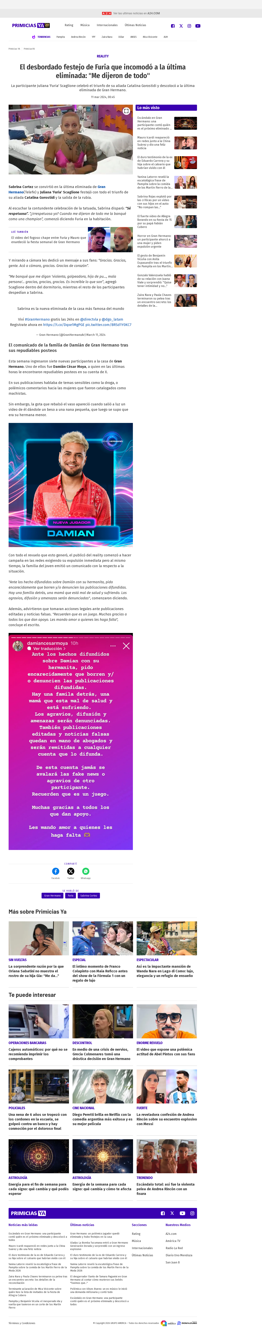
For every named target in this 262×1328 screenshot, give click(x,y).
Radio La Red (174, 1248)
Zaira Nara (107, 36)
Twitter (70, 873)
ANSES (133, 36)
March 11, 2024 (95, 335)
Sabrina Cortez (88, 895)
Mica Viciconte (150, 36)
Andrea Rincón (78, 36)
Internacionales (107, 25)
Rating (69, 25)
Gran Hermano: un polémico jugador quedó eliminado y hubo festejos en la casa (94, 1235)
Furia (70, 895)
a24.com (153, 13)
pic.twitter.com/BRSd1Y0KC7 (108, 325)
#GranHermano (37, 319)
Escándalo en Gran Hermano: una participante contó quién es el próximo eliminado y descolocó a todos (38, 1237)
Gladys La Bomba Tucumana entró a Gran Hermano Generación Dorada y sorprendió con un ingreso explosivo (99, 1246)
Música (85, 25)
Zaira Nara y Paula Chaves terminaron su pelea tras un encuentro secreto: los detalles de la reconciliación (38, 1280)
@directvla (89, 319)
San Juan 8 (173, 1262)
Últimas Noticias (135, 25)
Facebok (56, 873)
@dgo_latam (112, 319)
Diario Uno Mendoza (179, 1255)
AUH (166, 36)
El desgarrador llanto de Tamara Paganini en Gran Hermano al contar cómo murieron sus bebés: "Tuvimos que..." (98, 1280)
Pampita (61, 36)
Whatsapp (86, 873)
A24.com (171, 1234)
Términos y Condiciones (22, 1323)
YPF (93, 36)
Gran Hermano (52, 895)
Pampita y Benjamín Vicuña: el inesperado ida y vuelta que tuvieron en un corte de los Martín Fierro (35, 1304)
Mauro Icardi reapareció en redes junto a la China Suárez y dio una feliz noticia (37, 1247)
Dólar (121, 36)
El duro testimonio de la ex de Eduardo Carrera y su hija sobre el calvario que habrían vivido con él (37, 1257)
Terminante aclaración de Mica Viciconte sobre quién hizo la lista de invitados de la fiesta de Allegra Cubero (35, 1292)
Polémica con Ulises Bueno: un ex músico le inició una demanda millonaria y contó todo (98, 1290)
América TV (173, 1241)
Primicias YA (14, 49)
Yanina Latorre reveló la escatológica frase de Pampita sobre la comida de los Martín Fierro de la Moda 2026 (38, 1267)
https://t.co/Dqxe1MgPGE (64, 325)
